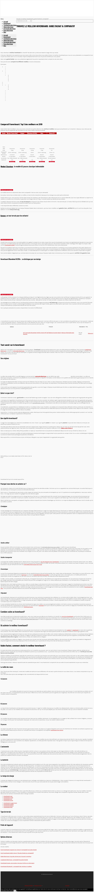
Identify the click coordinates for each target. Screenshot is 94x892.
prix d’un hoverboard (67, 616)
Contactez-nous (37, 885)
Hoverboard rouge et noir (10, 803)
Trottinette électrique (10, 25)
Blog (5, 32)
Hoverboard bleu (8, 807)
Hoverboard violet (8, 797)
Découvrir (90, 333)
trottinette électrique (18, 351)
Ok (14, 890)
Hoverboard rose (8, 796)
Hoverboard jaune (8, 800)
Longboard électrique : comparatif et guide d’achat (14, 859)
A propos (67, 885)
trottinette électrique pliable (41, 575)
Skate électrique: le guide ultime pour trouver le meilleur (16, 856)
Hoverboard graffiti (9, 804)
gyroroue (24, 575)
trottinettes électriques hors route (33, 564)
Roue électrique (8, 30)
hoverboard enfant (10, 245)
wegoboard (75, 630)
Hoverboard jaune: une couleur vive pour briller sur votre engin (17, 863)
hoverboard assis (28, 607)
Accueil (6, 21)
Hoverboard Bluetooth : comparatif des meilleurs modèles (16, 866)
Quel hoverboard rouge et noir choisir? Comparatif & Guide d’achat (19, 849)
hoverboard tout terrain (57, 730)
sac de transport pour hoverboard (50, 561)
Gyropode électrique (9, 29)
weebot (69, 630)
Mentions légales (29, 885)
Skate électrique (8, 27)
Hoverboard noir (8, 799)
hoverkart (41, 605)
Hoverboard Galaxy (8, 806)
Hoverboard (7, 23)
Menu (2, 19)
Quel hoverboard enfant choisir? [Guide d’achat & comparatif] (17, 853)
